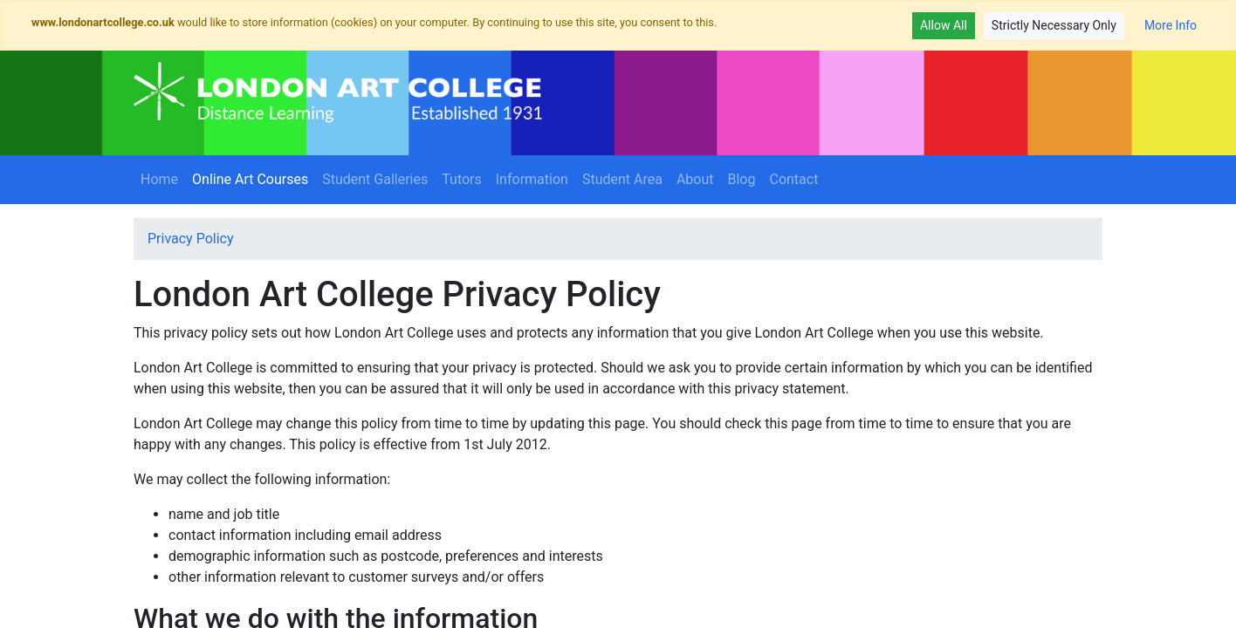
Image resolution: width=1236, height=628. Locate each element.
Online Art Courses (253, 178)
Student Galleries (375, 179)
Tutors (462, 179)
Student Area (622, 179)
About (695, 179)
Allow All (943, 25)
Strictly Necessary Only (1054, 25)
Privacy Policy (191, 238)
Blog (742, 179)
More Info (1170, 25)
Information (532, 179)
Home (159, 179)
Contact (793, 179)
